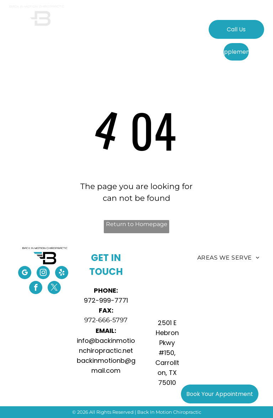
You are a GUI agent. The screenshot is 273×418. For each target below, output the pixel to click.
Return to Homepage (136, 224)
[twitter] (54, 288)
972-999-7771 (106, 300)
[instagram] (43, 273)
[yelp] (61, 273)
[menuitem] (82, 33)
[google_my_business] (24, 273)
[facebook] (35, 288)
